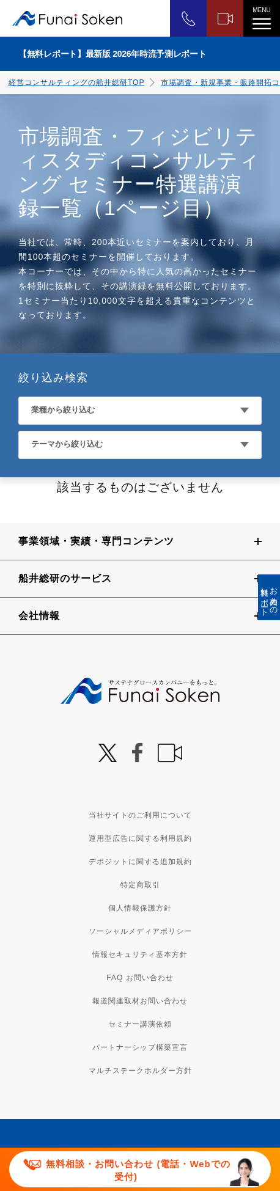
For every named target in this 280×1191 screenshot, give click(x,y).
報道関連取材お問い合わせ (140, 1001)
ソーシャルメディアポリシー (140, 931)
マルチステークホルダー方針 (140, 1070)
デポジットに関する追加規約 (140, 861)
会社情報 (39, 615)
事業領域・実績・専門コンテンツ (96, 541)
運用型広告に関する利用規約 (140, 838)
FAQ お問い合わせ (139, 977)
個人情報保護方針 (140, 908)
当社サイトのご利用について (140, 815)
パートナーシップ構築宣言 (140, 1047)
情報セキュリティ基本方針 (140, 954)
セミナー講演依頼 (140, 1024)
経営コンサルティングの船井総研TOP (76, 82)
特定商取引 (140, 885)
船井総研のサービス (65, 578)
